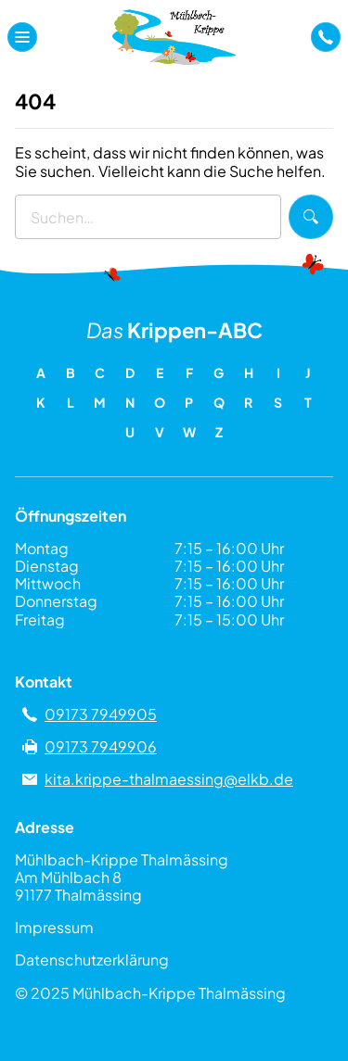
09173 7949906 (101, 746)
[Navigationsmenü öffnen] (22, 37)
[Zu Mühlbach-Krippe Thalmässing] (174, 37)
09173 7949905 (101, 714)
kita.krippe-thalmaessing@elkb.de (169, 779)
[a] (326, 37)
